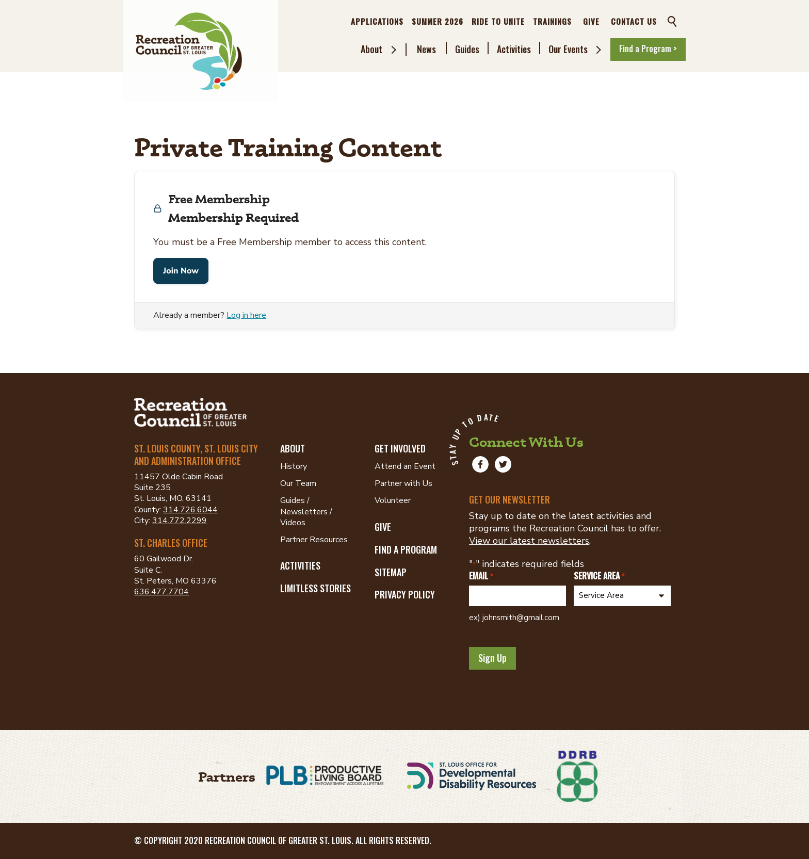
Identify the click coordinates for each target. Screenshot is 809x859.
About (371, 49)
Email (480, 576)
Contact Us (634, 21)
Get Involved (400, 448)
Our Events (568, 49)
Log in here (246, 315)
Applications (377, 21)
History (293, 466)
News (426, 49)
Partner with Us (403, 483)
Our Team (298, 483)
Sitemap (391, 572)
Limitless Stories (315, 588)
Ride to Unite (498, 21)
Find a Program (406, 549)
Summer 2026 (437, 21)
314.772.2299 (179, 520)
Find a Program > (648, 48)
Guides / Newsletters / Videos (306, 511)
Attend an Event (405, 466)
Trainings (552, 21)
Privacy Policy (405, 594)
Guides (467, 49)
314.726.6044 (190, 509)
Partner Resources (314, 539)
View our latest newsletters (529, 540)
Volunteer (393, 500)
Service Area (599, 576)
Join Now (181, 271)
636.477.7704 (161, 591)
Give (591, 21)
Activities (514, 49)
